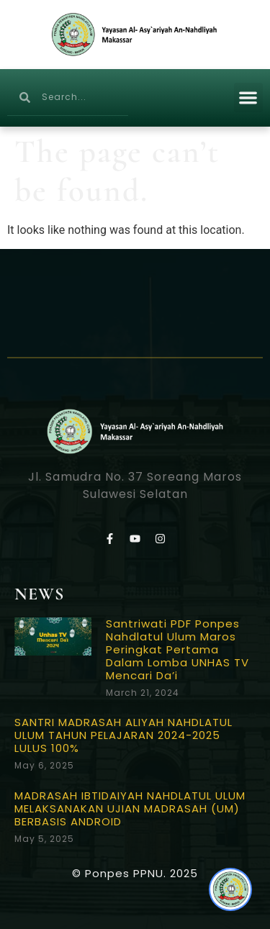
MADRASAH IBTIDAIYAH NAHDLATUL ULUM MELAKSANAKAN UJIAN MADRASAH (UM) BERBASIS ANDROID (130, 808)
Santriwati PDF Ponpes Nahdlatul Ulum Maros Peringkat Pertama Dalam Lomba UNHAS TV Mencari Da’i (177, 649)
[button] (249, 97)
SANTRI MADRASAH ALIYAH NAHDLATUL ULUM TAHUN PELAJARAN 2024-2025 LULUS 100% (123, 735)
